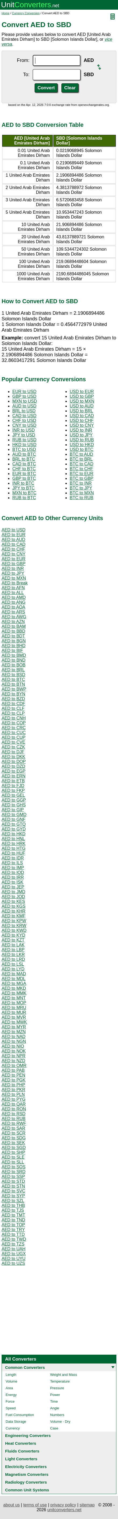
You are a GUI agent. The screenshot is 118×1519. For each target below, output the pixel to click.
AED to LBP (13, 949)
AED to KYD (13, 935)
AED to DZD (13, 766)
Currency (13, 1428)
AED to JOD (13, 896)
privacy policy (63, 1505)
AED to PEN (13, 1075)
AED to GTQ (14, 824)
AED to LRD (13, 959)
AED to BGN (14, 641)
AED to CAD (13, 544)
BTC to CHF (81, 468)
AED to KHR (13, 911)
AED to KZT (13, 940)
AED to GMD (14, 814)
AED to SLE (13, 1157)
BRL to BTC (23, 459)
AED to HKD (13, 834)
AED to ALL (13, 592)
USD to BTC (81, 449)
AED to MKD (14, 988)
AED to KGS (13, 906)
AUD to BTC (24, 454)
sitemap (87, 1505)
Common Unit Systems (27, 1490)
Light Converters (21, 1459)
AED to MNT (14, 998)
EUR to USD (24, 391)
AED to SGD (14, 1147)
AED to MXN (14, 578)
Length (11, 1375)
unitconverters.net (64, 1509)
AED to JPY (13, 573)
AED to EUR (13, 534)
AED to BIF (12, 650)
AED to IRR (13, 877)
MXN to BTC (24, 493)
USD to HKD (82, 444)
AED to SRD (13, 1171)
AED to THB (13, 1205)
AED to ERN (13, 776)
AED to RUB (13, 1118)
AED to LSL (13, 964)
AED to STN (13, 1186)
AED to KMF (13, 916)
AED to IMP (13, 867)
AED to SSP (13, 1176)
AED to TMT (13, 1215)
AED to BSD (13, 674)
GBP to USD (24, 396)
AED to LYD (13, 969)
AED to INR (13, 568)
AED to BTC (13, 679)
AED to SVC (13, 1191)
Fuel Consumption (20, 1415)
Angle (54, 1408)
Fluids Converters (22, 1451)
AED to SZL (13, 1200)
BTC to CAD (81, 464)
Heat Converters (20, 1443)
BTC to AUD (81, 454)
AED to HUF (13, 853)
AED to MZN (14, 1031)
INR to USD (23, 430)
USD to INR (81, 430)
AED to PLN (13, 1094)
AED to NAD (13, 1036)
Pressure (57, 1388)
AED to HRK (13, 843)
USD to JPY (81, 435)
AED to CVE (13, 742)
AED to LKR (13, 954)
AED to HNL (13, 838)
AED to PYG (13, 1099)
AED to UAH (13, 1249)
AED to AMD (14, 597)
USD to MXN (82, 401)
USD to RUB (82, 440)
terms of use (35, 1505)
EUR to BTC (24, 473)
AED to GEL (13, 795)
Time (54, 1401)
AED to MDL (13, 978)
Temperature (60, 1381)
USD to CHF (82, 420)
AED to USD (13, 530)
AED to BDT (13, 636)
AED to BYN (13, 694)
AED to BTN (13, 684)
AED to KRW (14, 925)
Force (10, 1401)
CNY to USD (24, 425)
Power (55, 1395)
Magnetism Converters (27, 1474)
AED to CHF (13, 549)
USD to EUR (82, 391)
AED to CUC (14, 732)
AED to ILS (12, 863)
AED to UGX (14, 1253)
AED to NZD (13, 1060)
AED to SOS (13, 1167)
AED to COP (14, 723)
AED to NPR (13, 1056)
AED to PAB (13, 1070)
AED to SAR (13, 1128)
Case (54, 1428)
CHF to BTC (24, 468)
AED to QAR (14, 1104)
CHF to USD (24, 420)
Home (5, 13)
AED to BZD (13, 698)
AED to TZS (13, 1244)
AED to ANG (13, 602)
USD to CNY (82, 425)
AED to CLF (13, 708)
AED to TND (13, 1220)
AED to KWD (14, 930)
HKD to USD (24, 444)
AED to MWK (14, 1022)
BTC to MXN (82, 493)
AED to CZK (13, 747)
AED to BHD (13, 645)
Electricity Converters (26, 1466)
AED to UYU (13, 1258)
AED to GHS (14, 805)
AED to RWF (14, 1123)
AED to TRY (13, 1229)
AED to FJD (13, 785)
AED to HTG (13, 848)
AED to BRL (13, 670)
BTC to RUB (81, 497)
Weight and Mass (63, 1375)
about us (11, 1505)
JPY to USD (23, 435)
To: (26, 74)
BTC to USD (24, 449)
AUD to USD (24, 406)
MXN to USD (24, 401)
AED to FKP (13, 790)
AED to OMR (14, 1065)
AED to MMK (14, 993)
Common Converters (25, 1367)
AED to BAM (14, 626)
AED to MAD (14, 974)
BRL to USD (24, 411)
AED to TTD (13, 1234)
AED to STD (13, 1181)
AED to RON (14, 1109)
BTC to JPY (81, 488)
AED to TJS (13, 1210)
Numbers (57, 1415)
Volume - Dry (60, 1422)
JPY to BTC (23, 488)
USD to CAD (82, 415)
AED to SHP (13, 1152)
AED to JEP (13, 887)
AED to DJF (13, 752)
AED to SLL (13, 1162)
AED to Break (15, 583)
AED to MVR (14, 1017)
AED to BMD (14, 655)
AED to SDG (14, 1138)
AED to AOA (13, 607)
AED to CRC (14, 727)
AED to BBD (13, 631)
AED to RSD (13, 1114)
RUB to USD (24, 440)
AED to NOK (14, 1051)
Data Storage (16, 1422)
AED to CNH (14, 718)
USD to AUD (82, 406)
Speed (11, 1408)
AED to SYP (13, 1196)
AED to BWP (14, 689)
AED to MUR (14, 1012)
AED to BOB (13, 665)
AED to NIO (13, 1046)
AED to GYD (14, 829)
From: (23, 60)
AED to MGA (14, 983)
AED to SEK (13, 1142)
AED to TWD (14, 1239)
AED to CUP (13, 737)
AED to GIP (13, 809)
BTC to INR (81, 483)
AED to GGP (14, 800)
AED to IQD (13, 872)
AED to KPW (14, 920)
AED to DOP (14, 761)
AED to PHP (13, 1085)
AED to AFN (13, 588)
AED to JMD (13, 892)
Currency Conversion (26, 13)
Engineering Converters (28, 1435)
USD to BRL (81, 411)
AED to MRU (14, 1007)
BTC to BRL (81, 459)
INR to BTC (23, 483)
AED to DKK (13, 756)
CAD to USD (24, 415)
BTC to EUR (81, 473)
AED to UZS (13, 1263)
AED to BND (13, 660)
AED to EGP (13, 771)
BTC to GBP (81, 478)
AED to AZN (13, 621)
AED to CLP (13, 713)
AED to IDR (13, 858)
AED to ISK (12, 882)
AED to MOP (14, 1003)
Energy (11, 1395)
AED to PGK (13, 1080)
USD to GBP (82, 396)
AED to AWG (14, 616)
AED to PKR (13, 1089)
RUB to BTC (24, 497)
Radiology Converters (26, 1482)
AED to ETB (13, 781)
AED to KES (13, 901)
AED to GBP (13, 563)
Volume (11, 1381)
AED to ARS (13, 612)
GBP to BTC (24, 478)
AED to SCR (13, 1133)
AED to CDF (13, 703)
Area (9, 1388)
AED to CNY (13, 554)
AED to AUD (13, 539)
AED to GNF (13, 819)
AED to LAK (13, 945)
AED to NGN (14, 1041)
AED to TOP (13, 1224)
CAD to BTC (24, 464)
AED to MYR (14, 1027)
